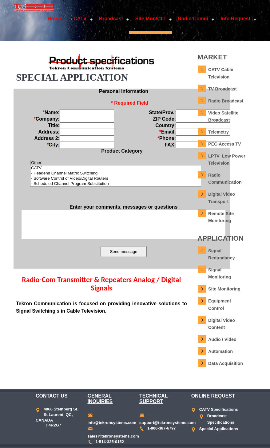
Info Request (235, 18)
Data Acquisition (225, 363)
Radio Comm (193, 18)
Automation (220, 351)
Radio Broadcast (225, 100)
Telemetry (218, 132)
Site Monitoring (224, 288)
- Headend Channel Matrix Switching (115, 173)
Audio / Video (222, 339)
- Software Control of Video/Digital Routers (115, 178)
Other (115, 163)
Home (54, 18)
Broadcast (111, 18)
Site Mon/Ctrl (150, 18)
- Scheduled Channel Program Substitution (115, 183)
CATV (79, 18)
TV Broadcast (222, 88)
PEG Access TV (224, 144)
